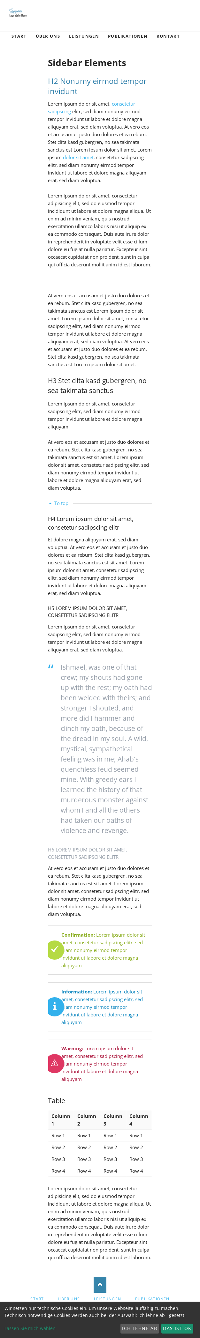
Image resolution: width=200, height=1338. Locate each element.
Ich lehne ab (139, 1328)
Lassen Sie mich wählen (30, 1328)
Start (37, 1299)
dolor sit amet (78, 157)
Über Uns (69, 1299)
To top (61, 503)
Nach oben (100, 1285)
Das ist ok (177, 1328)
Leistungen (107, 1299)
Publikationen (152, 1299)
